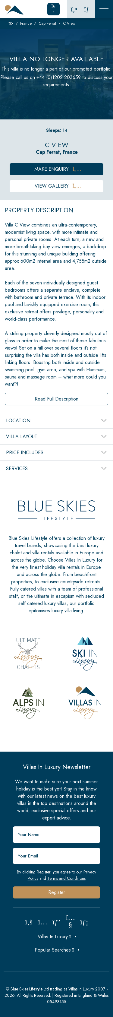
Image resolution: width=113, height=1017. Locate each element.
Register (56, 892)
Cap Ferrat (47, 23)
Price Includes (24, 452)
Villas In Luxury (56, 936)
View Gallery (57, 185)
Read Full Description (56, 398)
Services (17, 468)
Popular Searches (56, 949)
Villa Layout (21, 436)
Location (18, 420)
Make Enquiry (56, 169)
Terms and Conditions (66, 878)
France (26, 23)
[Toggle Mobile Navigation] (104, 9)
